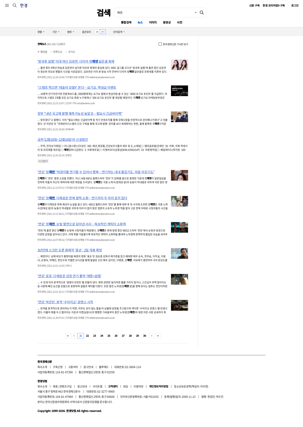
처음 (67, 335)
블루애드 (104, 367)
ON (97, 31)
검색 (104, 12)
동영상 (167, 22)
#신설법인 (43, 161)
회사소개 (42, 367)
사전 (179, 22)
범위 (69, 32)
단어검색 (117, 32)
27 (123, 335)
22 (87, 335)
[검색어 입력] (155, 12)
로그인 (294, 5)
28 (130, 335)
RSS (125, 386)
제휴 (55, 386)
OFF (102, 31)
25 (108, 335)
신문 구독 (254, 5)
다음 (152, 335)
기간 (54, 32)
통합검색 (126, 22)
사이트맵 (97, 386)
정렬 (39, 32)
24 (101, 335)
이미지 (153, 22)
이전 (74, 335)
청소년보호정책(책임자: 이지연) (191, 386)
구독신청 (57, 367)
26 (116, 335)
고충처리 (73, 367)
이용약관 (138, 386)
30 (144, 335)
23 (94, 335)
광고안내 (88, 367)
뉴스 (140, 22)
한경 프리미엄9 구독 (274, 5)
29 (137, 335)
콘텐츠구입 (65, 386)
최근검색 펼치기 (193, 12)
